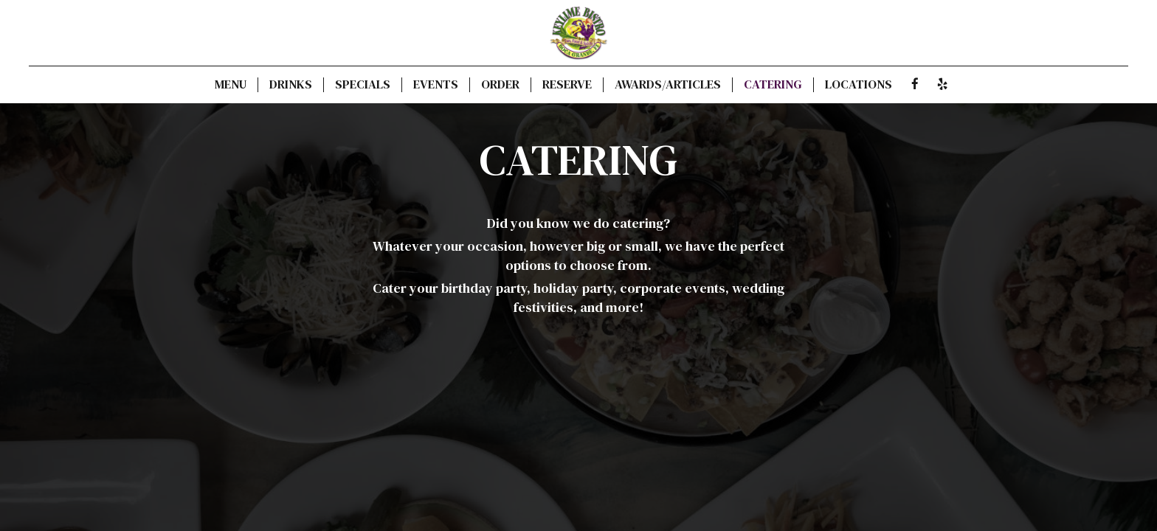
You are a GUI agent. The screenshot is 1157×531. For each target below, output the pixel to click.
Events (435, 84)
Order (500, 84)
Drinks (290, 84)
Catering (773, 84)
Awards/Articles (668, 84)
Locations (858, 84)
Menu (230, 84)
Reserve (567, 84)
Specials (362, 84)
